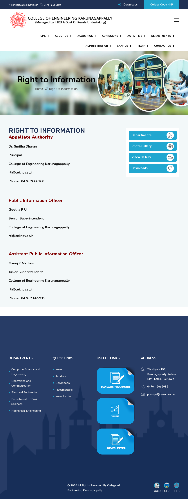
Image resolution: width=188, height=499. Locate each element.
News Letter (63, 394)
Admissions (81, 35)
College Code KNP (161, 4)
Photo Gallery (153, 144)
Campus (124, 44)
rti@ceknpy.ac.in (21, 171)
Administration (160, 35)
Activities (104, 35)
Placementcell (64, 388)
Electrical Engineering (24, 390)
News (58, 367)
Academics (57, 35)
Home (15, 35)
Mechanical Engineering (26, 409)
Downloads (130, 4)
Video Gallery (153, 155)
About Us (34, 35)
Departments (130, 35)
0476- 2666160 (52, 4)
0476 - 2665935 (157, 385)
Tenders (60, 374)
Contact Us (162, 44)
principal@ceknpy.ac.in (25, 4)
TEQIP (142, 44)
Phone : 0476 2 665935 (27, 296)
